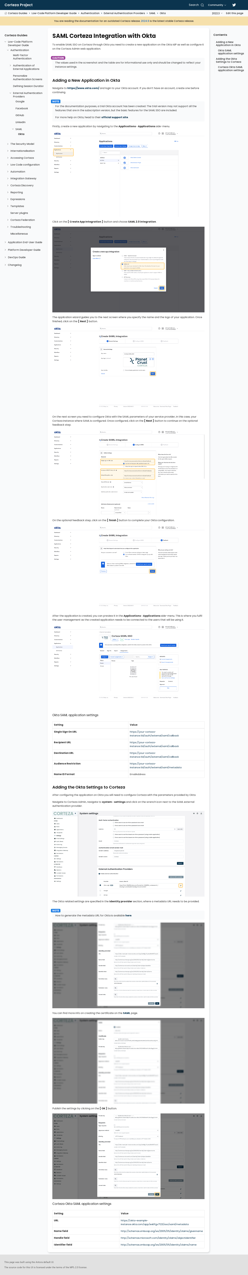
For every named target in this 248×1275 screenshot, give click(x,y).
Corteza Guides (17, 13)
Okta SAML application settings (231, 52)
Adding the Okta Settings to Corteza (228, 60)
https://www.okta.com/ (83, 88)
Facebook (22, 108)
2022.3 (216, 13)
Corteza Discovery (22, 185)
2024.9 (145, 21)
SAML (152, 13)
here (128, 915)
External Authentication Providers (124, 13)
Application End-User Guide (25, 242)
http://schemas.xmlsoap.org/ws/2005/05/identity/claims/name (159, 1244)
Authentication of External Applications (26, 67)
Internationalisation (22, 151)
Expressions (17, 199)
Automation (17, 171)
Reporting (16, 192)
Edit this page (234, 13)
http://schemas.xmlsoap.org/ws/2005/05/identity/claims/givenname (162, 1231)
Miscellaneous (19, 234)
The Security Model (22, 144)
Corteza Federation (22, 220)
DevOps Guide (17, 257)
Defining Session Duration (28, 86)
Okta (163, 13)
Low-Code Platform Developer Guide (54, 13)
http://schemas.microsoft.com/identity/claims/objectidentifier (158, 1238)
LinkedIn (20, 122)
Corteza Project (19, 5)
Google (20, 101)
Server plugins (19, 213)
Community (215, 5)
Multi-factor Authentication (22, 57)
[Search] (196, 5)
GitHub (20, 115)
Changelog (15, 265)
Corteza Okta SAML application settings (231, 68)
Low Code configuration (25, 164)
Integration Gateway (23, 178)
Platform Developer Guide (24, 250)
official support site (114, 117)
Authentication (90, 13)
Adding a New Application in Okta (228, 43)
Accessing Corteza (22, 158)
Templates (17, 206)
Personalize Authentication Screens (27, 77)
